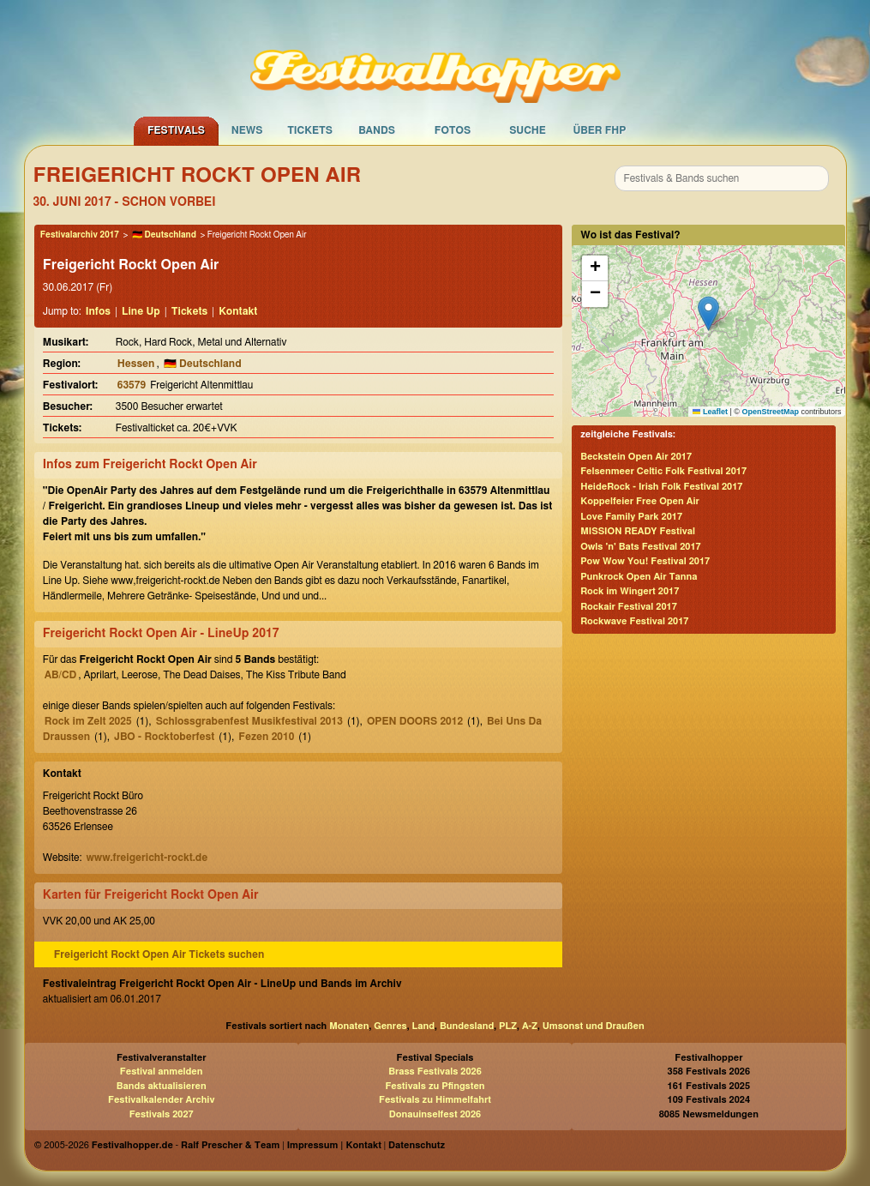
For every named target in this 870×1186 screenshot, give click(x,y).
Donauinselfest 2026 (435, 1114)
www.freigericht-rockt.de (146, 857)
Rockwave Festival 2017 (634, 621)
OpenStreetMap (770, 411)
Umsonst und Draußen (594, 1026)
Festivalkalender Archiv (161, 1100)
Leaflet (710, 411)
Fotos (453, 130)
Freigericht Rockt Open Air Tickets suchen (159, 954)
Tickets (310, 130)
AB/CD (61, 675)
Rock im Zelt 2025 (88, 721)
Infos (98, 311)
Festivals (176, 130)
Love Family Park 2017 (631, 516)
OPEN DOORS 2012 (415, 721)
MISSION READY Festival (637, 531)
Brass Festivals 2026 (435, 1071)
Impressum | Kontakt (334, 1145)
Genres (390, 1026)
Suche (527, 130)
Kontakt (238, 311)
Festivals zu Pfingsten (434, 1086)
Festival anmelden (161, 1071)
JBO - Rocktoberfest (164, 736)
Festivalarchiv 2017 (79, 235)
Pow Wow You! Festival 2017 (645, 561)
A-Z (529, 1026)
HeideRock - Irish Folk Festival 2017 (661, 486)
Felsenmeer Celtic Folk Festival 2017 (663, 471)
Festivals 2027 (161, 1114)
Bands (376, 130)
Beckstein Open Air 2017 (636, 456)
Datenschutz (416, 1145)
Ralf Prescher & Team (230, 1145)
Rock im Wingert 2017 (629, 591)
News (247, 130)
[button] (708, 313)
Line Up (141, 311)
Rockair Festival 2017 (628, 606)
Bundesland (467, 1026)
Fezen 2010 (266, 736)
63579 (131, 385)
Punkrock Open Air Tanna (638, 576)
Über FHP (600, 130)
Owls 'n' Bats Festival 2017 (640, 546)
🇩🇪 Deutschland (164, 235)
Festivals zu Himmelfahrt (435, 1100)
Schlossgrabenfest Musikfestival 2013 (249, 721)
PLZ (508, 1026)
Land (423, 1026)
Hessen (136, 363)
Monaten (349, 1026)
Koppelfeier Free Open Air (639, 501)
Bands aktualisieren (162, 1086)
